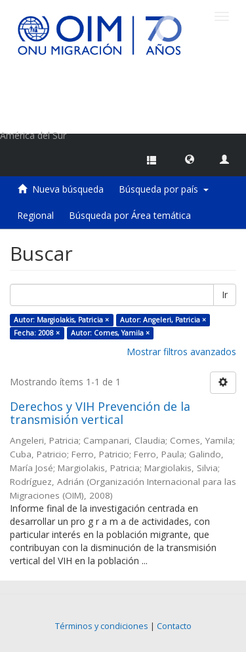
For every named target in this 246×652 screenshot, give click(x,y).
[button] (189, 158)
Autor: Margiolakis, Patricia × (61, 319)
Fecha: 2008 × (37, 332)
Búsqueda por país (164, 189)
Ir (225, 294)
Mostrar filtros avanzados (181, 351)
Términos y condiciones (101, 626)
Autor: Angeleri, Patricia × (163, 319)
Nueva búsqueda (68, 189)
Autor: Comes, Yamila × (110, 332)
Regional (35, 215)
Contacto (174, 626)
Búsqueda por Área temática (130, 215)
